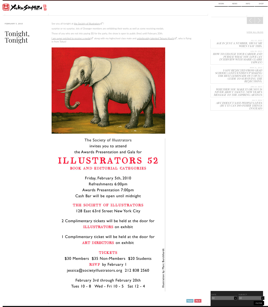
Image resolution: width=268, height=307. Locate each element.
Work (221, 3)
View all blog (255, 32)
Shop (261, 3)
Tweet (190, 301)
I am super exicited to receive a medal (71, 38)
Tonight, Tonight (17, 36)
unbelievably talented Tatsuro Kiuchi (155, 38)
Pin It (198, 301)
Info (248, 3)
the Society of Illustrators (87, 23)
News (234, 3)
